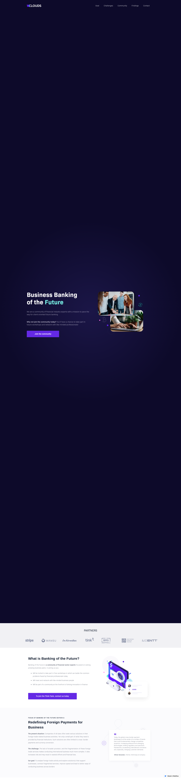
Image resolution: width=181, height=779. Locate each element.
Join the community (43, 334)
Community (122, 6)
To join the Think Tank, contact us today (52, 696)
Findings (135, 6)
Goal (97, 6)
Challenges (108, 6)
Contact (146, 6)
